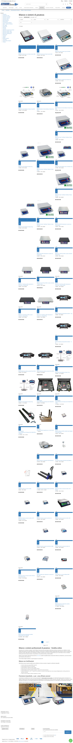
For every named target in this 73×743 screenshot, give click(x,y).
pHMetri (4, 37)
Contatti (70, 1)
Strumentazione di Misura (7, 22)
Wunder (19, 52)
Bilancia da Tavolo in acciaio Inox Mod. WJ (62, 546)
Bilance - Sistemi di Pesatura (8, 23)
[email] (54, 731)
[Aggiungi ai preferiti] (19, 50)
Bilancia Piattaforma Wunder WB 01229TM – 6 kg (63, 313)
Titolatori (4, 42)
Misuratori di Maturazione (7, 33)
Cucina (20, 7)
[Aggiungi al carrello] (27, 47)
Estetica (63, 7)
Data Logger (5, 25)
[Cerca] (46, 4)
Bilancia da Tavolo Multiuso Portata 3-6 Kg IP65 (26, 109)
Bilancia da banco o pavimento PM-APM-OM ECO (45, 460)
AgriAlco (56, 50)
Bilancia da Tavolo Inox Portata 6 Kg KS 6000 (44, 54)
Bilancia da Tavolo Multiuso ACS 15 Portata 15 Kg (63, 166)
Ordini (33, 728)
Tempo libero (57, 7)
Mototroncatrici (5, 21)
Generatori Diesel (6, 19)
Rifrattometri (5, 34)
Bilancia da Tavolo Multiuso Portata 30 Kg (25, 226)
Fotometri (4, 28)
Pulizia (36, 7)
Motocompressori (6, 20)
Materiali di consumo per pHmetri (8, 29)
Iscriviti (68, 732)
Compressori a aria (6, 15)
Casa (16, 7)
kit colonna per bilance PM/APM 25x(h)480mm (63, 460)
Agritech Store (5, 728)
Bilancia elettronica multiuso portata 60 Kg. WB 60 (45, 371)
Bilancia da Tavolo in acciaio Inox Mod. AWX (62, 518)
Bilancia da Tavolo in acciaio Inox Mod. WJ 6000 (45, 546)
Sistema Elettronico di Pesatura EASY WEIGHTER (45, 401)
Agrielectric (39, 429)
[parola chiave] (35, 4)
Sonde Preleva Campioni (7, 40)
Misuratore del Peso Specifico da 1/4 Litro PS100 (45, 430)
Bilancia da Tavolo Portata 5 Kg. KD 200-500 (62, 51)
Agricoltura (5, 7)
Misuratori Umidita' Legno (7, 31)
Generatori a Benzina (6, 17)
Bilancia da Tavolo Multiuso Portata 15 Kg (62, 372)
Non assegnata (39, 400)
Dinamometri (5, 26)
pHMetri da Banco (6, 38)
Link (55, 735)
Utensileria (42, 7)
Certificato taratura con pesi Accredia (24, 488)
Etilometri (4, 27)
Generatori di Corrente (6, 16)
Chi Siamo (22, 728)
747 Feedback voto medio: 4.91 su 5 (8, 1)
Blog (62, 1)
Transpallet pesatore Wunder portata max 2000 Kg (45, 488)
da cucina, (38, 655)
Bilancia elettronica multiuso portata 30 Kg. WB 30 (27, 371)
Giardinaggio (11, 7)
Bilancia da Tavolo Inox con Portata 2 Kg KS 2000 (26, 54)
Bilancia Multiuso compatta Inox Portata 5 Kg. (63, 79)
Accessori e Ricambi (49, 7)
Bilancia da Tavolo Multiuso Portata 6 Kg (25, 166)
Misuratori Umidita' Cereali (7, 32)
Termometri (5, 39)
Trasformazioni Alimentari (28, 7)
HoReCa (68, 7)
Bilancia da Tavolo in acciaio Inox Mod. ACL (44, 518)
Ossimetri (4, 35)
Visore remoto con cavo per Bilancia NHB (62, 574)
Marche (66, 1)
